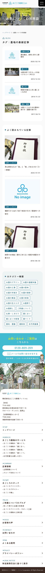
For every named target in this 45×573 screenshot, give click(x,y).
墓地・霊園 (25, 104)
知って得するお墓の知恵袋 (13, 506)
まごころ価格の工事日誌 (12, 512)
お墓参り (27, 303)
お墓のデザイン (12, 282)
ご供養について (24, 308)
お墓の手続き (11, 292)
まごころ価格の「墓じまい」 (14, 446)
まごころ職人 (8, 492)
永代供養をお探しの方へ (12, 456)
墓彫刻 (22, 324)
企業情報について (10, 469)
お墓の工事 (25, 51)
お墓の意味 (24, 287)
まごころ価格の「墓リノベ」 (14, 453)
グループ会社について (12, 473)
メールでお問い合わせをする (24, 353)
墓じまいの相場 (12, 319)
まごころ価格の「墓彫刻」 (13, 450)
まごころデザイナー (11, 489)
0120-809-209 (24, 348)
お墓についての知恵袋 (19, 32)
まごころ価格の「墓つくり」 (14, 443)
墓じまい (24, 86)
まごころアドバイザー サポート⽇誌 (17, 509)
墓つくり (24, 69)
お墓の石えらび (12, 303)
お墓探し (10, 308)
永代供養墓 (33, 324)
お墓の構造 (10, 298)
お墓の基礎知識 (29, 282)
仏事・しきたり (11, 163)
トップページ (6, 32)
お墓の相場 (24, 298)
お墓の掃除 (26, 292)
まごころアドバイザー (12, 486)
